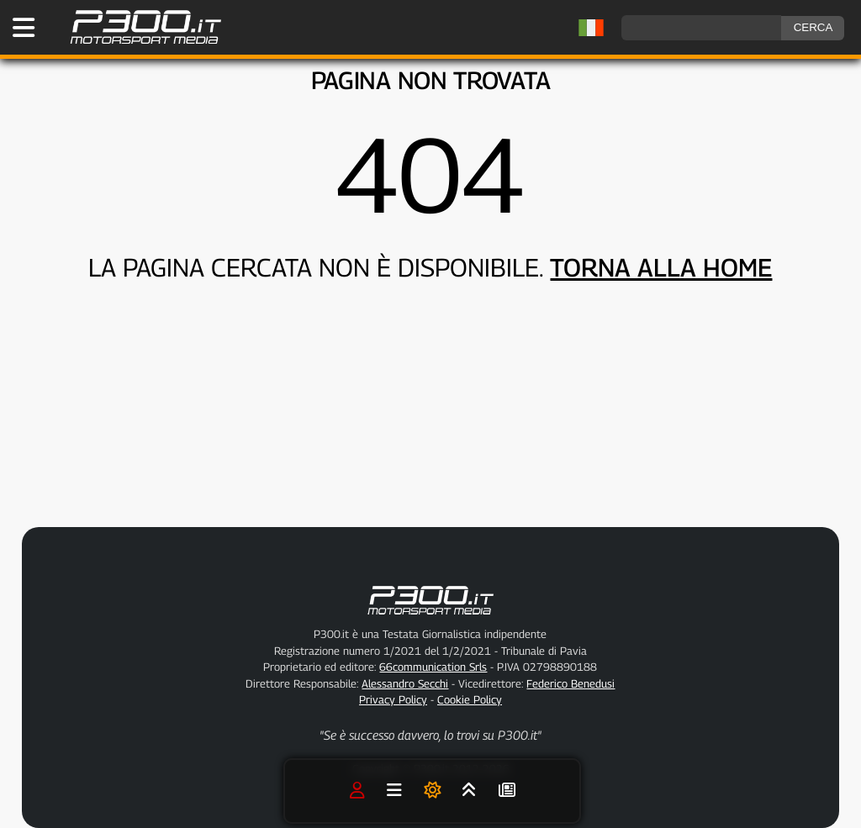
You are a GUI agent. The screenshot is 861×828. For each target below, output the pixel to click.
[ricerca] (701, 27)
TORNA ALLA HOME (661, 267)
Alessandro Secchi (405, 683)
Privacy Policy (393, 699)
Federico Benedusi (570, 683)
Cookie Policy (469, 699)
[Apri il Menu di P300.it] (23, 28)
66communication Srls (433, 666)
